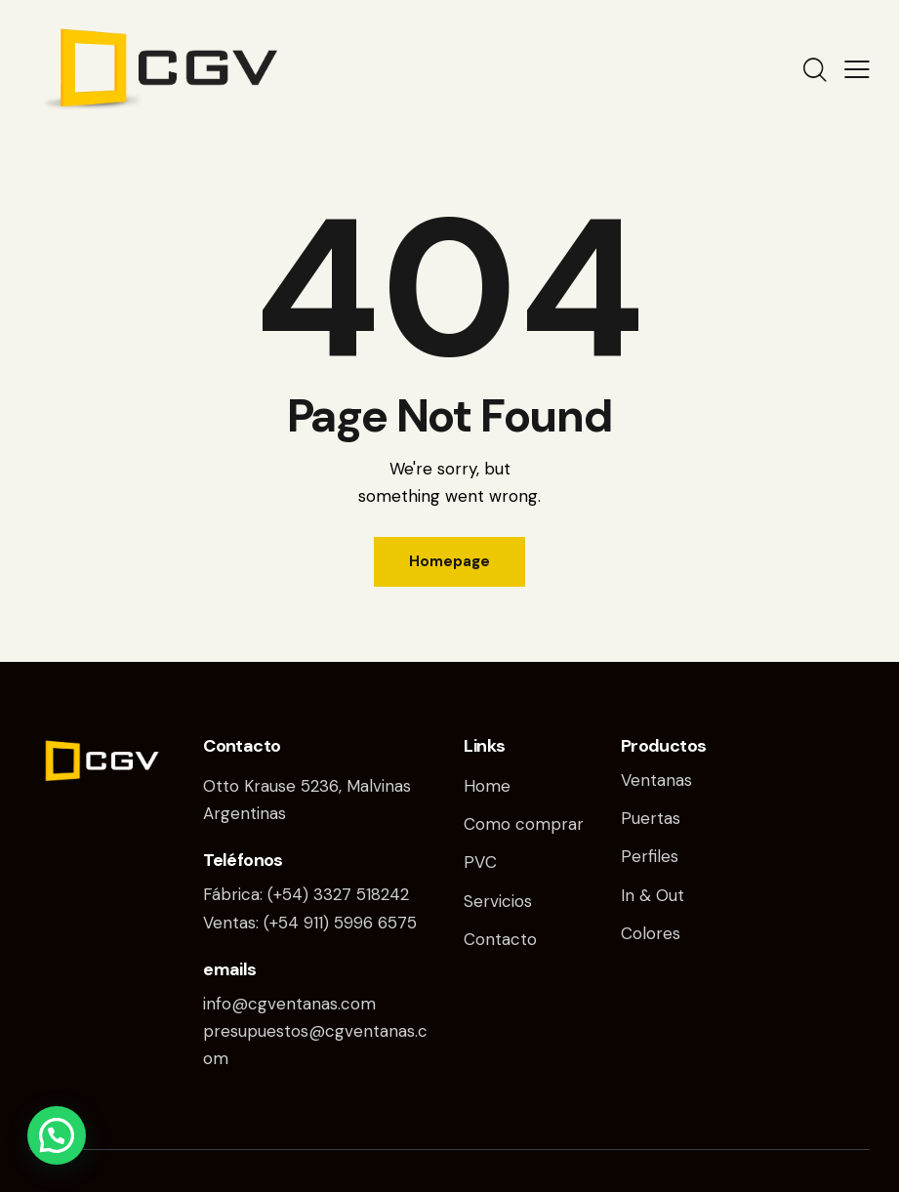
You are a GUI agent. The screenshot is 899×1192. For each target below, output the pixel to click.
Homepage (449, 561)
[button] (56, 1135)
